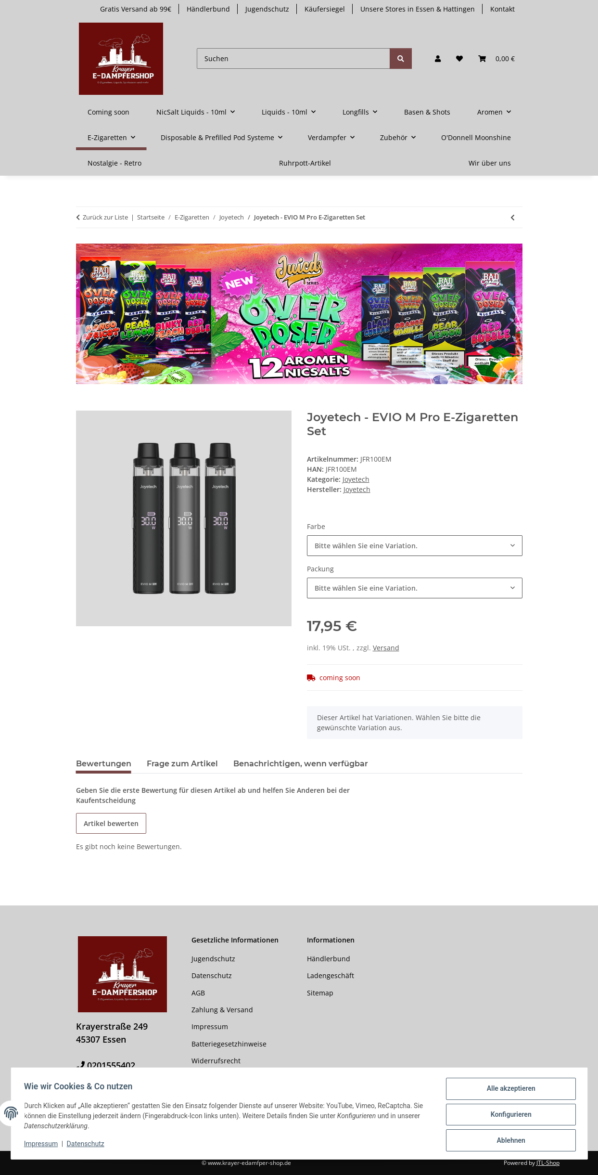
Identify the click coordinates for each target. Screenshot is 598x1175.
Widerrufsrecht (216, 1060)
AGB (198, 992)
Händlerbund (208, 8)
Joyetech (356, 479)
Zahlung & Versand (222, 1009)
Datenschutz (87, 1145)
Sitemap (320, 992)
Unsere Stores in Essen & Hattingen (417, 8)
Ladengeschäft (330, 975)
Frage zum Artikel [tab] (182, 763)
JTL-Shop (548, 1163)
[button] (437, 58)
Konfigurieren (508, 1116)
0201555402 (111, 1065)
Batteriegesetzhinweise (229, 1043)
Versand (386, 647)
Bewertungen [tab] (103, 763)
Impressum (43, 1145)
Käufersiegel (325, 8)
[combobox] (414, 545)
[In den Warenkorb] (83, 405)
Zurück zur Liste (105, 217)
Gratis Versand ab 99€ (135, 8)
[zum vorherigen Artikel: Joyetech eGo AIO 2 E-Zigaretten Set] (512, 217)
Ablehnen (509, 1141)
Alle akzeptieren (508, 1091)
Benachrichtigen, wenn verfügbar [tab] (300, 763)
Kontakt (502, 8)
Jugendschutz (267, 8)
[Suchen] (293, 58)
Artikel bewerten (111, 823)
